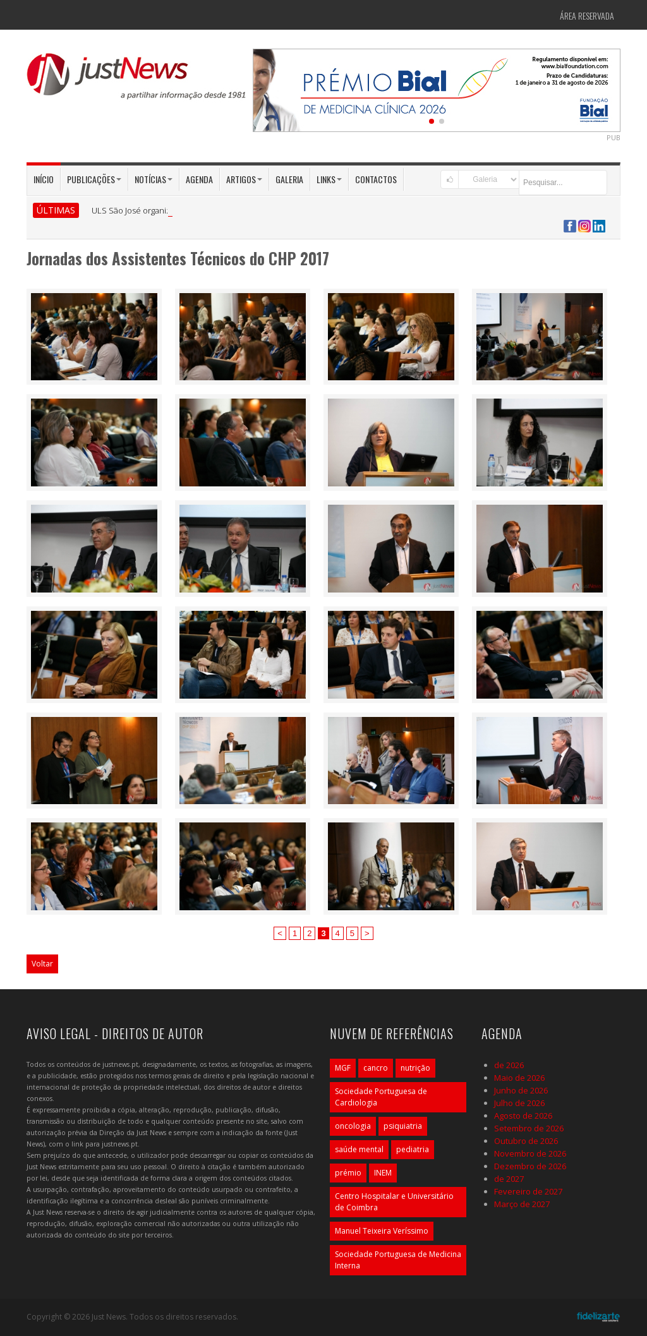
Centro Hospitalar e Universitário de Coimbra (394, 1202)
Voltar (42, 963)
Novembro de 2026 (530, 1153)
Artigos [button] (244, 179)
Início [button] (43, 179)
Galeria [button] (289, 179)
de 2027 (509, 1178)
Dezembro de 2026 (530, 1166)
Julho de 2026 (519, 1103)
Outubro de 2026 (526, 1140)
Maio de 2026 (519, 1077)
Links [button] (329, 179)
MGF (343, 1067)
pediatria (412, 1149)
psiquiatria (403, 1126)
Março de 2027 (522, 1204)
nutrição (415, 1067)
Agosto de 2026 (523, 1115)
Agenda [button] (199, 179)
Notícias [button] (153, 179)
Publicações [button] (94, 179)
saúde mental (359, 1149)
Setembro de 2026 (529, 1128)
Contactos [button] (376, 179)
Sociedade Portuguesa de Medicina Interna (398, 1260)
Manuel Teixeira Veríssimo (381, 1230)
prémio (348, 1172)
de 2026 (509, 1065)
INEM (383, 1172)
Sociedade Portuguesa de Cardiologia (381, 1097)
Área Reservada (587, 15)
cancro (375, 1067)
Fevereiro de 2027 (528, 1191)
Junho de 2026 (521, 1090)
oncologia (353, 1126)
